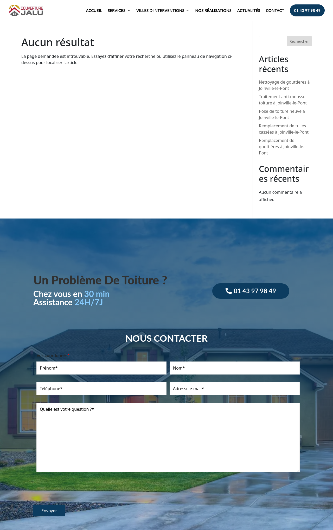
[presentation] (72, 491)
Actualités (248, 11)
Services (116, 11)
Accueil (94, 11)
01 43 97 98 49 (307, 10)
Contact (275, 11)
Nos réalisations (213, 11)
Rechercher (299, 41)
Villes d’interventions (160, 11)
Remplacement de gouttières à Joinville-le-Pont (281, 147)
